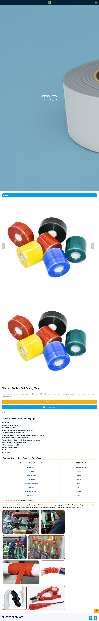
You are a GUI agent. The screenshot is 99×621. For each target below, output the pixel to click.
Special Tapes (55, 100)
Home (41, 100)
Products (47, 100)
